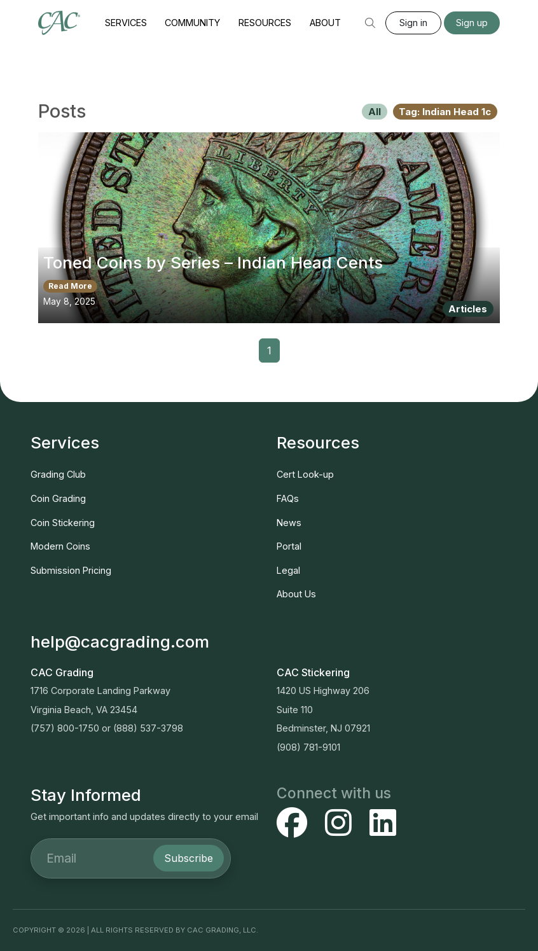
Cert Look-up (305, 474)
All (374, 112)
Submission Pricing (71, 570)
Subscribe (188, 858)
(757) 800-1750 (65, 728)
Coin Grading (58, 498)
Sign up (472, 22)
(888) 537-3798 (148, 728)
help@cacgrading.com (120, 641)
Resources (264, 22)
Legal (288, 570)
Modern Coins (60, 546)
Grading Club (58, 474)
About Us (296, 593)
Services (126, 22)
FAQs (288, 498)
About (325, 22)
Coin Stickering (63, 522)
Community (192, 22)
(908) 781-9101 (308, 747)
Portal (289, 546)
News (289, 522)
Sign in (413, 22)
